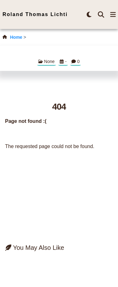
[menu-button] (113, 14)
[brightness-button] (89, 14)
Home (16, 37)
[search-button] (101, 14)
